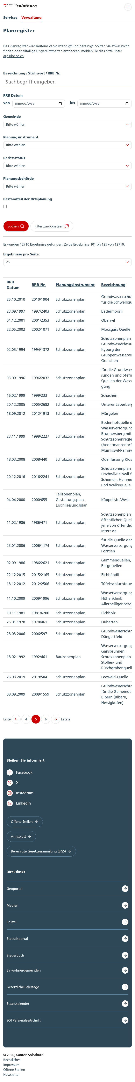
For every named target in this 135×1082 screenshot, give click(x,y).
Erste (7, 719)
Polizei (11, 922)
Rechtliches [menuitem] (11, 1060)
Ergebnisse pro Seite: (21, 254)
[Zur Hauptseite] (20, 5)
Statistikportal (17, 939)
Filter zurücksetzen (52, 226)
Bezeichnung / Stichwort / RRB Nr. (31, 73)
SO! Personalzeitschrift (24, 1020)
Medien (12, 905)
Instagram (20, 793)
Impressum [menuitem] (11, 1065)
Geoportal (14, 889)
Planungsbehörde (18, 178)
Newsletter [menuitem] (11, 1075)
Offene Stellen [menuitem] (14, 1070)
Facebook (20, 772)
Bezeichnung (113, 284)
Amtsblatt (21, 836)
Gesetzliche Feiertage (23, 987)
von (6, 103)
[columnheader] (15, 284)
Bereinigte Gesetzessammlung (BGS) (41, 851)
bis (72, 103)
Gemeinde (12, 116)
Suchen (16, 226)
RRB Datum (13, 95)
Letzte (65, 719)
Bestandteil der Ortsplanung (27, 199)
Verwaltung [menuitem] (31, 17)
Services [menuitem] (10, 17)
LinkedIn (19, 803)
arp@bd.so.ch (13, 56)
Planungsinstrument (20, 137)
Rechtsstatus (14, 158)
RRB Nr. (39, 284)
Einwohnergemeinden (24, 970)
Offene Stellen (24, 821)
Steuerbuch (15, 955)
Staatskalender (18, 1004)
